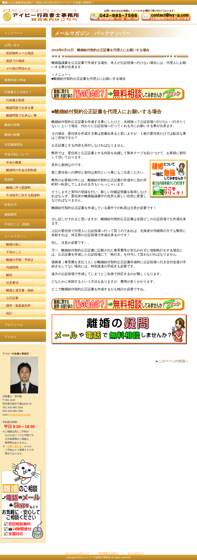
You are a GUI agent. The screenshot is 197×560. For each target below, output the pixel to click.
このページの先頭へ (173, 361)
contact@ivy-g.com (19, 414)
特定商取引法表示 (108, 553)
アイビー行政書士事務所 (40, 15)
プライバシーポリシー (77, 553)
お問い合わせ (14, 446)
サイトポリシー (135, 553)
